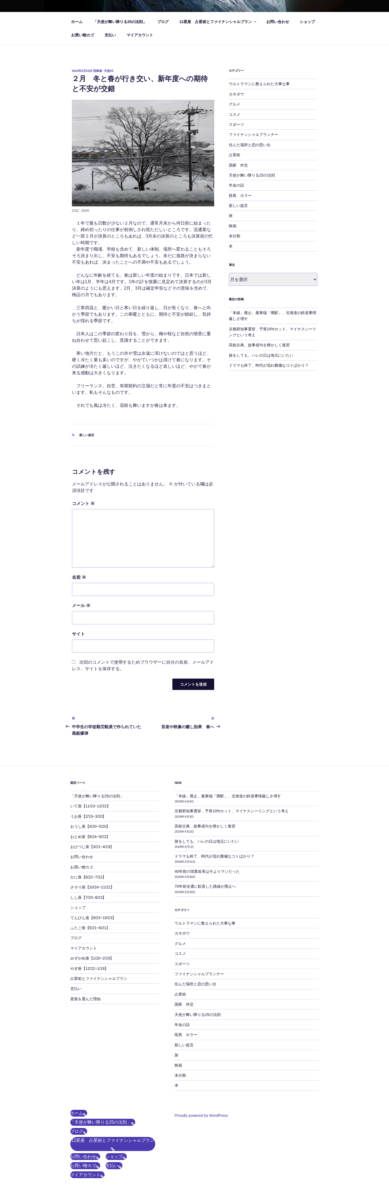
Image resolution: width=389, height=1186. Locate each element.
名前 (79, 577)
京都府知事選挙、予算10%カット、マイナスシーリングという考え (232, 811)
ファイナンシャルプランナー (253, 134)
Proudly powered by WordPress (201, 1115)
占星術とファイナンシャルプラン (98, 978)
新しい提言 (86, 435)
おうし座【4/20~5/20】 (90, 826)
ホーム (77, 22)
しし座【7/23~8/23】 (88, 897)
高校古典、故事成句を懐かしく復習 (259, 345)
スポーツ (236, 124)
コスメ (234, 114)
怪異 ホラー (240, 195)
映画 (232, 226)
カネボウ (236, 94)
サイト (78, 634)
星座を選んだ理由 (85, 999)
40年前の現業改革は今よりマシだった (207, 871)
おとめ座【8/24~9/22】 (90, 837)
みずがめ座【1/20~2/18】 (92, 958)
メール (81, 605)
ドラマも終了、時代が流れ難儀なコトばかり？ (269, 365)
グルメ (234, 104)
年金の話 (236, 185)
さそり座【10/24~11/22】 (92, 887)
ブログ (163, 22)
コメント (83, 503)
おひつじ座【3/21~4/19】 (92, 847)
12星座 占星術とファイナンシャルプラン (218, 22)
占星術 (234, 155)
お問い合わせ (277, 22)
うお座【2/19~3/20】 (88, 816)
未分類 (234, 236)
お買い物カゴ (82, 35)
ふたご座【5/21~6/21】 (90, 928)
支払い (110, 35)
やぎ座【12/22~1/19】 (89, 968)
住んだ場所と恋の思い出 (250, 145)
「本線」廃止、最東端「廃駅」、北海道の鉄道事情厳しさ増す (228, 796)
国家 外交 (238, 165)
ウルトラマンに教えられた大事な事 (259, 84)
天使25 (108, 70)
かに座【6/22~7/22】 (88, 877)
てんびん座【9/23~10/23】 (93, 918)
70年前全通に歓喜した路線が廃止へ (205, 886)
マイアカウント (139, 35)
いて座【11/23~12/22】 (90, 806)
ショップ (307, 22)
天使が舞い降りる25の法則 (252, 175)
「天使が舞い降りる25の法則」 (120, 22)
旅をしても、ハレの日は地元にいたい (261, 355)
